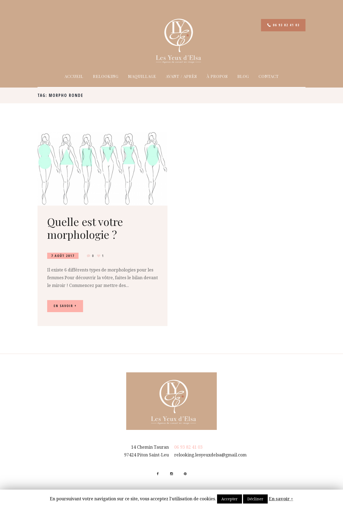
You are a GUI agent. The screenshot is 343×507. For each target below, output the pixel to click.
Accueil (74, 76)
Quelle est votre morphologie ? (85, 227)
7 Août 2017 (62, 256)
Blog (243, 76)
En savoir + (281, 498)
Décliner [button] (255, 499)
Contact (269, 76)
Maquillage (142, 76)
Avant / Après (181, 76)
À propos (217, 76)
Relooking (105, 76)
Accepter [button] (229, 499)
